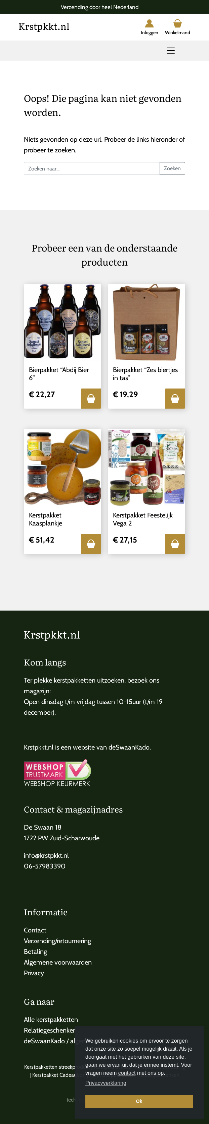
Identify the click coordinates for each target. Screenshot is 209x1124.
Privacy (34, 973)
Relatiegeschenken (50, 1030)
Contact (35, 930)
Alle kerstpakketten (51, 1019)
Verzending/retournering (57, 941)
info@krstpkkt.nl (46, 855)
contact (127, 1073)
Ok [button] (139, 1101)
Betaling (35, 951)
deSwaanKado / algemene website (73, 1041)
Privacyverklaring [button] (105, 1083)
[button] (91, 399)
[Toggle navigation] (170, 50)
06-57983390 (45, 866)
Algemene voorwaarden (58, 962)
